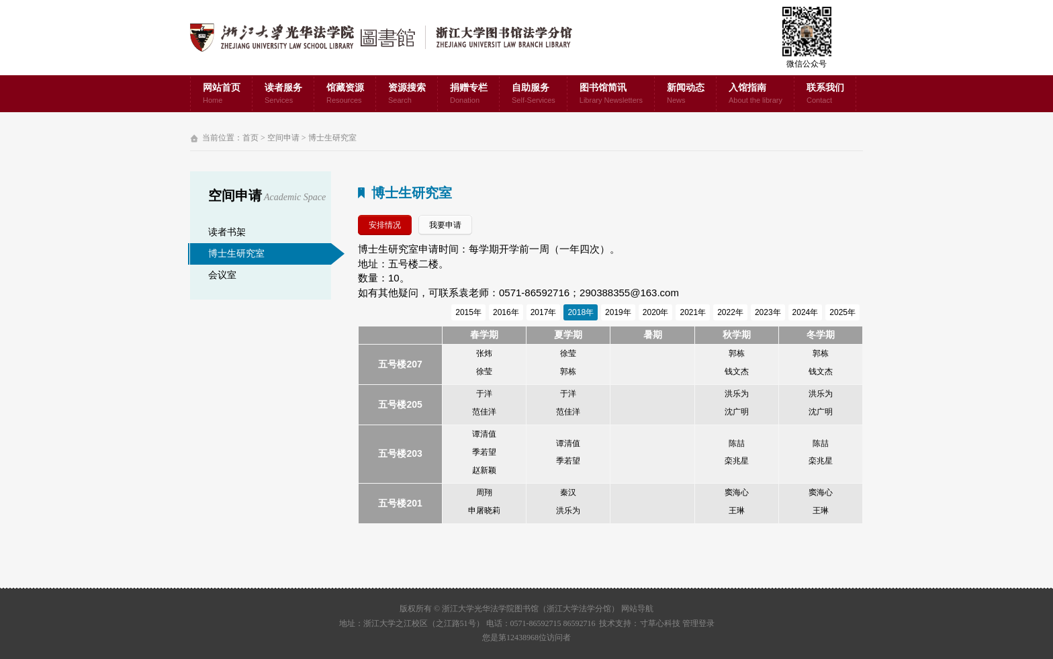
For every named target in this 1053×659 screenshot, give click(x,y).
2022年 (730, 312)
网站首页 (221, 94)
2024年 (805, 312)
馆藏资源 (345, 94)
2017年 (544, 312)
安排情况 (385, 225)
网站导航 (637, 608)
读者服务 (283, 94)
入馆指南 (755, 94)
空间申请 (283, 137)
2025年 (842, 312)
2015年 (468, 312)
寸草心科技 (660, 623)
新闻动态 (685, 94)
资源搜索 (407, 94)
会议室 (222, 275)
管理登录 (698, 623)
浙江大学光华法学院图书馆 (392, 37)
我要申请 (445, 225)
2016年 (506, 312)
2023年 (768, 312)
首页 (250, 137)
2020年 (656, 312)
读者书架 (227, 232)
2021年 (693, 312)
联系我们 (825, 94)
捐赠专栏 (469, 94)
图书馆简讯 (611, 94)
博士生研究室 (332, 137)
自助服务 (533, 94)
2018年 (580, 312)
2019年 (618, 312)
